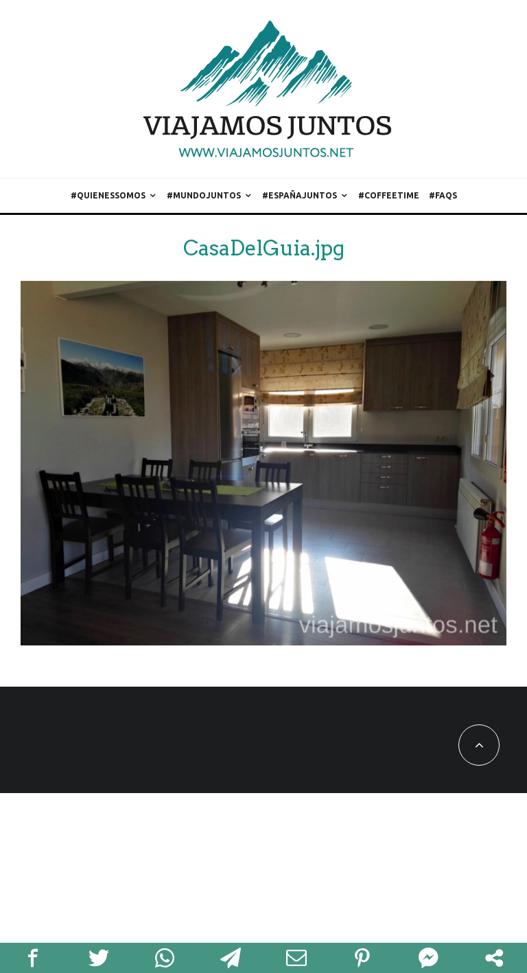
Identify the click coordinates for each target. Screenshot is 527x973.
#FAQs (443, 195)
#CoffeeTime (388, 195)
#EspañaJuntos (299, 195)
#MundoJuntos (204, 195)
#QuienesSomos (108, 195)
